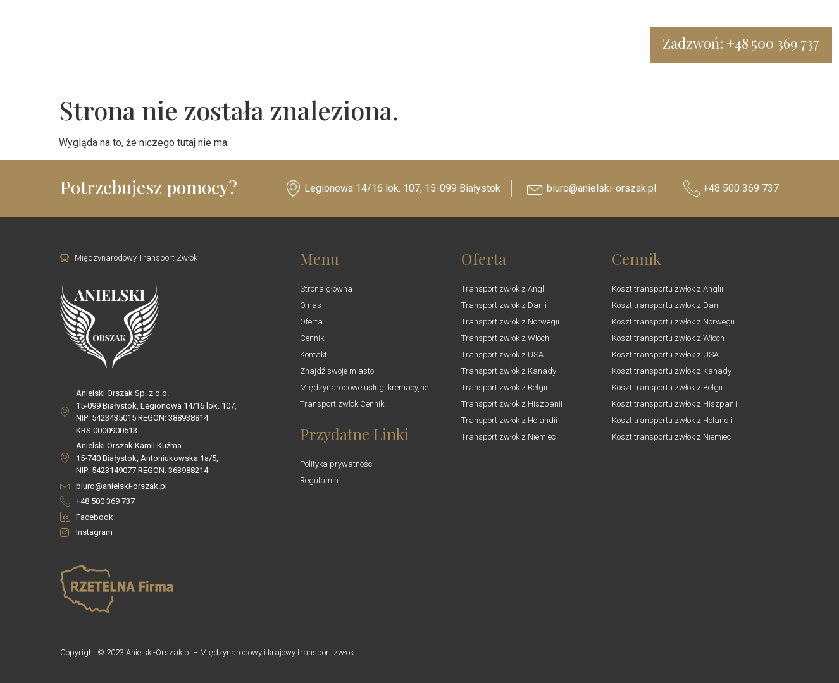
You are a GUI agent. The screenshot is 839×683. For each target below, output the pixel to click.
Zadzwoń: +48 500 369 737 (740, 43)
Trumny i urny (393, 45)
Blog (445, 45)
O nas (239, 45)
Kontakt (479, 45)
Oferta (280, 45)
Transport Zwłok (188, 45)
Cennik (330, 45)
